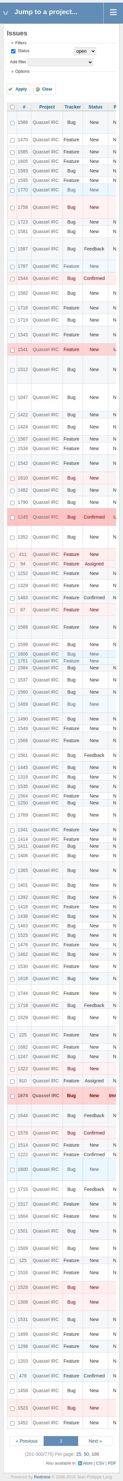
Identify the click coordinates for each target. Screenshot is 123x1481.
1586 (23, 122)
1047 (23, 397)
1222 (23, 1154)
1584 (23, 667)
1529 (23, 1017)
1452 (23, 1422)
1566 (23, 740)
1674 (23, 1095)
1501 (23, 1231)
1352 (23, 537)
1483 (23, 597)
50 (86, 1454)
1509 (23, 1248)
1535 (23, 786)
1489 (23, 704)
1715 (23, 1189)
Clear (47, 89)
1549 (23, 728)
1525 (23, 935)
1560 (23, 692)
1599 (23, 644)
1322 (23, 1068)
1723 (23, 222)
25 (78, 1454)
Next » (95, 1441)
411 (23, 554)
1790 (23, 502)
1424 (23, 426)
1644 (23, 1115)
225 (23, 1034)
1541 (23, 349)
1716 (23, 307)
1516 (23, 1272)
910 (23, 1080)
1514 (23, 1145)
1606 (23, 654)
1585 (23, 151)
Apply (21, 89)
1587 (23, 248)
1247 (23, 1056)
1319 (23, 777)
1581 (23, 231)
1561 (23, 755)
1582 (23, 293)
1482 (23, 490)
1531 (23, 1319)
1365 (23, 870)
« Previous (26, 1441)
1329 (23, 585)
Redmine (42, 1477)
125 (23, 1260)
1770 (23, 189)
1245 (23, 517)
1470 (23, 139)
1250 (23, 802)
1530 (23, 966)
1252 (23, 573)
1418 (23, 906)
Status (22, 51)
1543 (23, 334)
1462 (23, 954)
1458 (23, 1390)
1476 (23, 944)
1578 (23, 1132)
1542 (23, 463)
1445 (23, 767)
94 (23, 563)
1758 (23, 207)
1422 (23, 414)
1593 (23, 170)
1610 (23, 478)
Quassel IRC (46, 122)
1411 (23, 846)
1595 (23, 180)
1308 (23, 1302)
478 (23, 1375)
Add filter (18, 62)
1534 (23, 448)
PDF (112, 1463)
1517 (23, 1204)
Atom (87, 1463)
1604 (23, 1216)
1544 (23, 278)
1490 (23, 718)
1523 (23, 1408)
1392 (23, 897)
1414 (23, 839)
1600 (23, 1169)
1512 (23, 369)
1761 (23, 660)
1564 (23, 796)
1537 (23, 679)
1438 (23, 916)
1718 (23, 1005)
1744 (23, 993)
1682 (23, 1047)
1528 (23, 1287)
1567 (23, 439)
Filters (20, 43)
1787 (23, 266)
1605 (23, 161)
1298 (23, 1346)
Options (22, 71)
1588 (23, 627)
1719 (23, 320)
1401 (23, 885)
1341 (23, 829)
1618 (23, 978)
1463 (23, 925)
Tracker (73, 106)
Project (47, 106)
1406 (23, 855)
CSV (100, 1463)
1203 (23, 1361)
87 (23, 609)
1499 (23, 1334)
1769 (23, 815)
